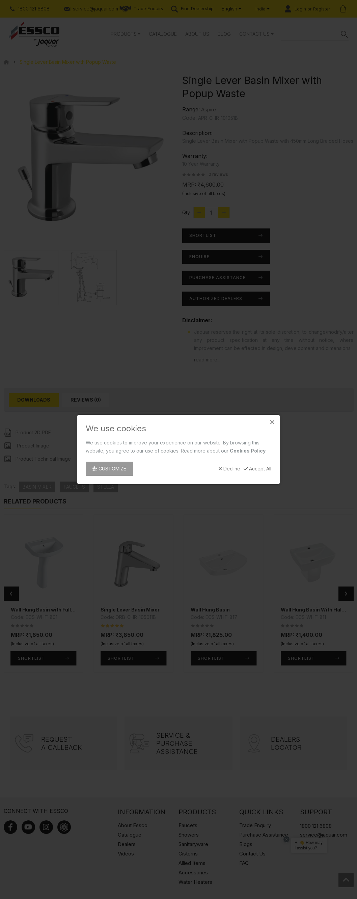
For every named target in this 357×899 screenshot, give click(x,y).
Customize (109, 468)
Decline (229, 468)
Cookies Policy (248, 451)
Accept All (257, 468)
